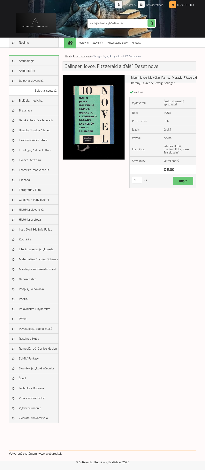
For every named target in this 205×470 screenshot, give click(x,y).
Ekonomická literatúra (33, 140)
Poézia (23, 298)
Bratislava (25, 110)
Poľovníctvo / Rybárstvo (34, 308)
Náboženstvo (27, 279)
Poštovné (83, 42)
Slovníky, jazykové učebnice (37, 368)
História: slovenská (31, 209)
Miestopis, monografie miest (37, 269)
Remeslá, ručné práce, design (38, 348)
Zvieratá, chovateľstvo (33, 418)
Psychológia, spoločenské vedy (35, 330)
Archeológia (26, 60)
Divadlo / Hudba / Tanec (34, 130)
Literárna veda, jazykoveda (36, 249)
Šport (22, 378)
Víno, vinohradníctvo (32, 398)
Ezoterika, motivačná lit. (34, 169)
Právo (23, 318)
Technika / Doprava (31, 388)
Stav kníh (98, 42)
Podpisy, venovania (31, 289)
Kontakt (136, 42)
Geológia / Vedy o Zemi (34, 199)
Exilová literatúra (30, 160)
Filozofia (24, 179)
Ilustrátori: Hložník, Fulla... (35, 229)
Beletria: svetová (46, 90)
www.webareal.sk (50, 453)
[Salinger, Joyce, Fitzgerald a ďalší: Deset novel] (94, 76)
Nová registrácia (153, 5)
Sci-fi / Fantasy (29, 358)
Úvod (68, 56)
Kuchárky (25, 239)
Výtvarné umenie (30, 408)
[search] (151, 23)
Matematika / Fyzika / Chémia (38, 259)
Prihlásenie (127, 5)
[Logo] (36, 23)
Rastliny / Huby (29, 338)
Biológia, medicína (30, 100)
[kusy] (137, 180)
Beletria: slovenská (31, 80)
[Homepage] (71, 42)
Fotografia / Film (30, 189)
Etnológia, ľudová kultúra (35, 150)
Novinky (24, 42)
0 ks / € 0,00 (185, 5)
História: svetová (30, 219)
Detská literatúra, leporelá (36, 120)
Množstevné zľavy (117, 42)
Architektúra (27, 70)
